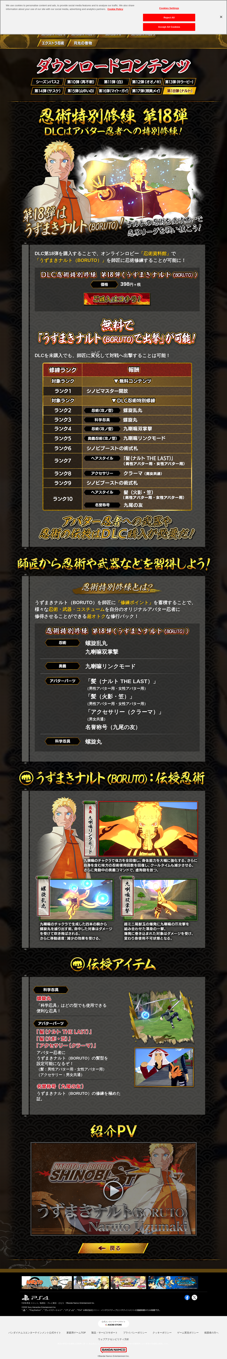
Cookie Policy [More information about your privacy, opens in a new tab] (115, 9)
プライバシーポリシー (135, 1332)
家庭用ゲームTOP (76, 1332)
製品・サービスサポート (104, 1332)
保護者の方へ (211, 1332)
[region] (113, 17)
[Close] (221, 17)
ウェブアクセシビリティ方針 (113, 1339)
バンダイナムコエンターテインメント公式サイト (34, 1332)
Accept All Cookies (169, 27)
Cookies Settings (169, 8)
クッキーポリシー (162, 1332)
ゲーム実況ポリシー (188, 1332)
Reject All (169, 17)
